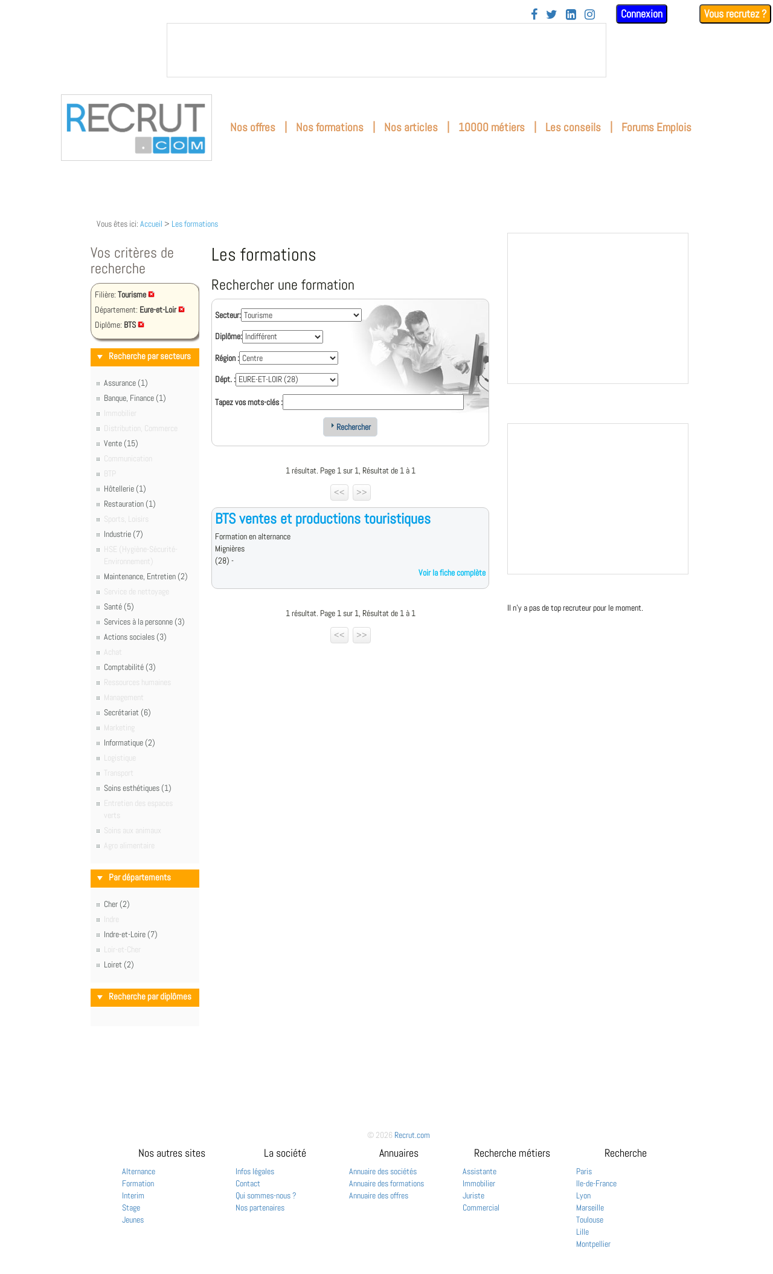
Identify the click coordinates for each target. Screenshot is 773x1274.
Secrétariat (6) (127, 712)
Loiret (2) (119, 964)
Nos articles (411, 127)
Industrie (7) (123, 533)
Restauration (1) (130, 503)
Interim (133, 1195)
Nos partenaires (260, 1207)
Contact (248, 1183)
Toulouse (589, 1219)
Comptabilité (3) (130, 666)
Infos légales (255, 1171)
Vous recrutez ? (735, 14)
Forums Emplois (656, 127)
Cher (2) (117, 904)
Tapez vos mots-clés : (249, 402)
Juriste (473, 1195)
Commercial (481, 1207)
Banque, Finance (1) (135, 397)
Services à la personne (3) (144, 621)
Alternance (138, 1171)
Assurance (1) (126, 382)
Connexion (641, 14)
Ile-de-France (596, 1183)
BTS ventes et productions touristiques (323, 518)
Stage (131, 1207)
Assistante (479, 1171)
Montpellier (593, 1243)
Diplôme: (228, 336)
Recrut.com (412, 1134)
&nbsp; (386, 50)
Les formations (195, 223)
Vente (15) (121, 443)
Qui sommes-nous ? (266, 1195)
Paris (584, 1171)
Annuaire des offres (378, 1195)
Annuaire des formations (386, 1183)
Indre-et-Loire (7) (131, 934)
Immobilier (479, 1183)
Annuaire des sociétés (383, 1171)
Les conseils (573, 127)
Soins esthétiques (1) (138, 787)
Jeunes (133, 1219)
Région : (227, 358)
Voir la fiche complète (452, 572)
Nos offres (252, 127)
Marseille (590, 1207)
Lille (582, 1231)
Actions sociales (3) (135, 636)
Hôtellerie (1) (125, 488)
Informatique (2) (129, 742)
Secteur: (228, 315)
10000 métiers (491, 127)
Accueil (151, 223)
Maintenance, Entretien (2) (146, 576)
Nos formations (330, 127)
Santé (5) (119, 606)
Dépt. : (225, 379)
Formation (138, 1183)
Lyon (583, 1195)
